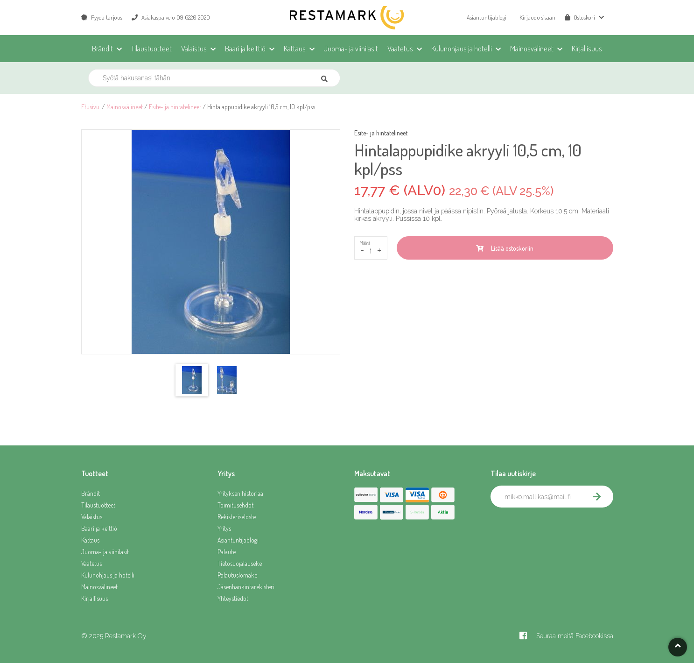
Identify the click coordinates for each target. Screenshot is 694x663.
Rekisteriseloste (236, 517)
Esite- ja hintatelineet (175, 107)
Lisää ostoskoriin (504, 248)
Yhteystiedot (232, 598)
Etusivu (90, 107)
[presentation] (561, 528)
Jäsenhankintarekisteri (245, 587)
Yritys (224, 528)
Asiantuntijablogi (486, 17)
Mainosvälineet (124, 107)
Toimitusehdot (235, 505)
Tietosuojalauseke (239, 563)
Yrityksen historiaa (240, 493)
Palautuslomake (237, 575)
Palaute (226, 552)
